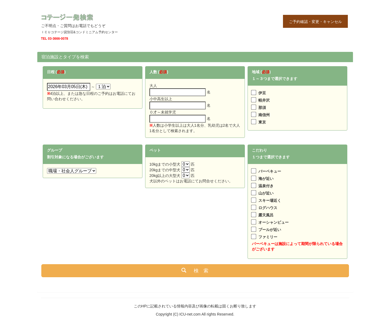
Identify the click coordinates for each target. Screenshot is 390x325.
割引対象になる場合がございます (75, 157)
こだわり (259, 150)
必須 (60, 72)
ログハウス (267, 208)
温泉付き (266, 186)
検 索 (194, 270)
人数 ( (154, 72)
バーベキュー (269, 171)
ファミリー (267, 237)
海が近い (266, 178)
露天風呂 (266, 215)
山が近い (266, 193)
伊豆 (262, 93)
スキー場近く (269, 200)
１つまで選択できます (271, 157)
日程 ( (52, 72)
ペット (155, 150)
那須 (262, 107)
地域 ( (257, 72)
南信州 (264, 115)
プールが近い (269, 229)
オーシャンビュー (273, 222)
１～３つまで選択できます (274, 78)
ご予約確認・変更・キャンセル (315, 21)
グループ (54, 150)
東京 (262, 122)
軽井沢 (264, 100)
